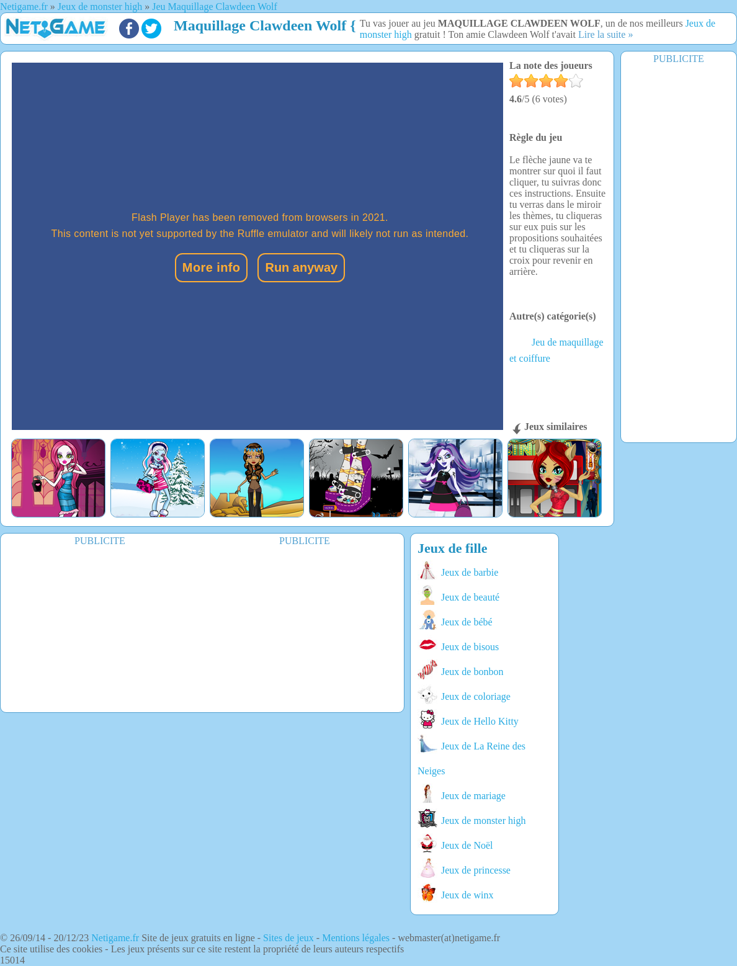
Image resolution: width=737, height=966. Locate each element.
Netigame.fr (115, 937)
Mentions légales (356, 937)
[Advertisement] (678, 252)
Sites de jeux (288, 937)
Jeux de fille (452, 548)
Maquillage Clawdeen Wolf (260, 25)
